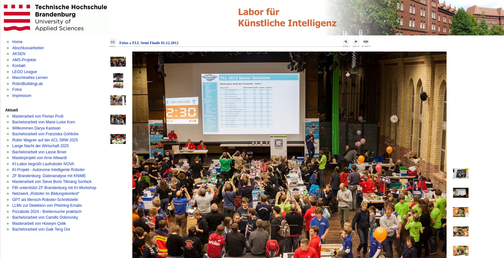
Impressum (21, 95)
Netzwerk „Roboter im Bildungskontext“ (45, 193)
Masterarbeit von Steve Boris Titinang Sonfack (52, 181)
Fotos (17, 89)
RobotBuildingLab (27, 83)
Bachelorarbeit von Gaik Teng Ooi (41, 229)
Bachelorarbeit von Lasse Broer (39, 152)
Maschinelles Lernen (30, 77)
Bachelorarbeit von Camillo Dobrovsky (45, 217)
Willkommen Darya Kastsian (36, 128)
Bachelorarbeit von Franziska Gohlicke (45, 134)
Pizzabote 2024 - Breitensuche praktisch (47, 211)
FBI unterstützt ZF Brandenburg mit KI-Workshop (54, 188)
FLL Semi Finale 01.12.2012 (155, 43)
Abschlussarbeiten (28, 48)
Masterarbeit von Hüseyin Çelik (39, 223)
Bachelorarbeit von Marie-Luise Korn (43, 122)
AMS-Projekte (24, 60)
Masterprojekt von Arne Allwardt (39, 158)
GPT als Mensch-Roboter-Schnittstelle (45, 199)
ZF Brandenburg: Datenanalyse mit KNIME (49, 176)
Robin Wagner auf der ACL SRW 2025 (45, 140)
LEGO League (24, 72)
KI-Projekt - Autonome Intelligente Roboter (48, 169)
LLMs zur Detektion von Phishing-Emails (47, 205)
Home (17, 42)
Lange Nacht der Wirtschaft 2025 (40, 146)
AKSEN (18, 54)
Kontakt (18, 65)
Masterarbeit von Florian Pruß (38, 116)
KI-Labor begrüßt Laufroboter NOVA (43, 164)
